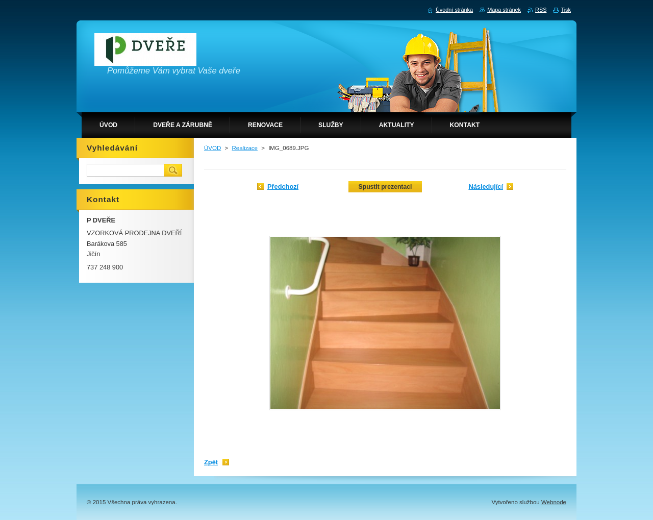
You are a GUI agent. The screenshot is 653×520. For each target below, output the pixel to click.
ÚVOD (212, 148)
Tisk (566, 10)
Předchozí (282, 186)
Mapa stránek (504, 10)
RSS (540, 10)
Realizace (245, 148)
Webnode (553, 502)
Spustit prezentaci (385, 186)
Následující (485, 186)
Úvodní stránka (454, 10)
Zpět (211, 462)
